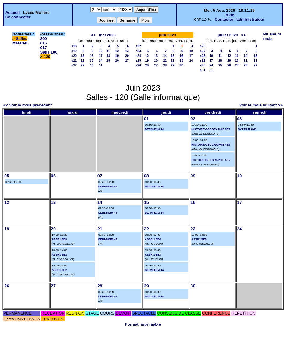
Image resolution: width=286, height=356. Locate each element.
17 (101, 55)
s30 (202, 65)
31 (101, 65)
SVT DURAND (247, 129)
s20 (74, 55)
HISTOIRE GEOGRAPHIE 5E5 (210, 129)
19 (117, 55)
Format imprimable (143, 324)
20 (127, 55)
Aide (230, 15)
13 (127, 51)
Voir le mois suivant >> (261, 105)
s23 (138, 51)
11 (108, 51)
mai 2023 (107, 35)
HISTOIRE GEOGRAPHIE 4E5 (210, 144)
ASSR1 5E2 (59, 254)
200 (43, 38)
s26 (138, 65)
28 (165, 65)
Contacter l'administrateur (239, 19)
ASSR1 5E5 (59, 239)
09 (192, 175)
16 (92, 55)
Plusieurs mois (272, 36)
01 (146, 118)
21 (165, 60)
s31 (202, 70)
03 (239, 118)
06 (53, 175)
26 (117, 60)
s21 (74, 60)
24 (101, 60)
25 (108, 60)
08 (146, 175)
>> (243, 35)
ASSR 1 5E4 (153, 239)
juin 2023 (167, 35)
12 (117, 51)
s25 (138, 60)
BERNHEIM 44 (154, 129)
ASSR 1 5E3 (153, 254)
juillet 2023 (228, 35)
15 (83, 55)
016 (43, 43)
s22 (74, 65)
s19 (74, 51)
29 (83, 65)
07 (99, 175)
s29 (202, 60)
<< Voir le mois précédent (27, 105)
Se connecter (18, 17)
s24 (138, 55)
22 (83, 60)
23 (92, 60)
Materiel (19, 43)
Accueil (12, 12)
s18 (74, 46)
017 (43, 47)
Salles (22, 38)
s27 (202, 51)
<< (93, 35)
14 (165, 55)
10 (101, 51)
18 (108, 55)
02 (192, 118)
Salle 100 (48, 52)
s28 (202, 55)
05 (6, 175)
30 (92, 65)
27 (127, 60)
